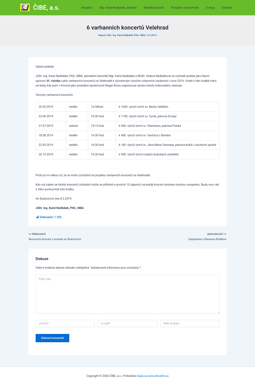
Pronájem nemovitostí (188, 7)
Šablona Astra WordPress (153, 376)
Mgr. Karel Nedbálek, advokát (124, 7)
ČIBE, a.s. (46, 7)
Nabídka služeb (159, 7)
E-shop (212, 7)
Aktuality (94, 7)
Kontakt (228, 7)
